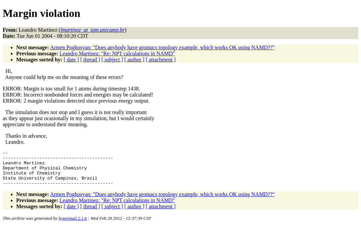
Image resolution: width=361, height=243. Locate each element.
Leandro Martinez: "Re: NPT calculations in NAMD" (117, 53)
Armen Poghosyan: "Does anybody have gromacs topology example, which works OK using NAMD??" (162, 47)
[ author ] (134, 59)
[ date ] (71, 59)
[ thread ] (90, 59)
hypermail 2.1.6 (73, 225)
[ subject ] (112, 59)
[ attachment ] (161, 59)
